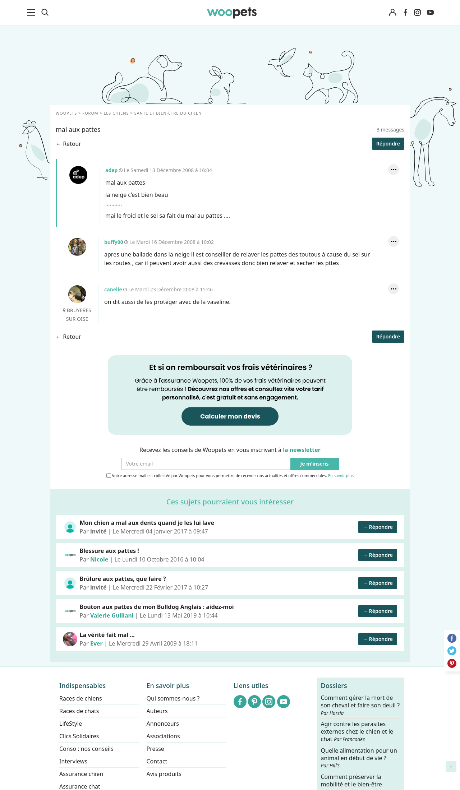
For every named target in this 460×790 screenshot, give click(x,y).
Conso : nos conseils (86, 749)
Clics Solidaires (79, 736)
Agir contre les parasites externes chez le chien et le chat (357, 731)
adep (78, 175)
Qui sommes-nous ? (173, 698)
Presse (155, 749)
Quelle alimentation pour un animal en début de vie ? (359, 758)
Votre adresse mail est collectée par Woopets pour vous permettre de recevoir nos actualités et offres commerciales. (230, 475)
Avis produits (164, 774)
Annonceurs (163, 723)
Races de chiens (80, 698)
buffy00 (77, 247)
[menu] (32, 12)
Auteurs (157, 711)
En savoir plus (341, 476)
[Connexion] (392, 13)
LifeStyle (70, 723)
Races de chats (79, 711)
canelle (77, 294)
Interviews (73, 761)
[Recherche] (45, 12)
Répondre (388, 143)
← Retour (68, 144)
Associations (163, 736)
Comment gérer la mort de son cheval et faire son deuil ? (360, 705)
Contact (157, 761)
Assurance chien (81, 774)
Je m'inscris (314, 464)
